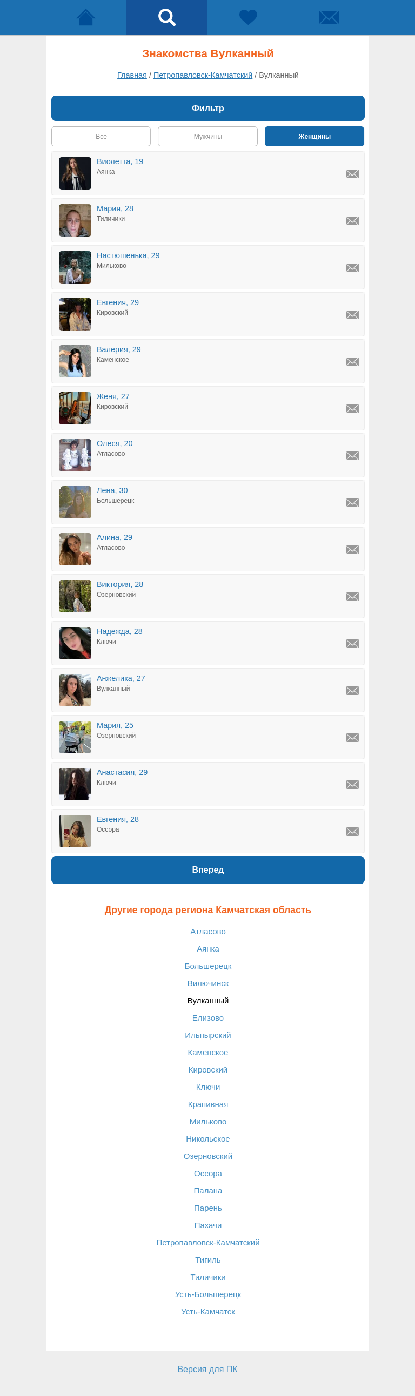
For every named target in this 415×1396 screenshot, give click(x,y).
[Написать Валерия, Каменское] (352, 361)
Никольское (208, 1138)
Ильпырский (208, 1035)
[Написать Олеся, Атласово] (352, 455)
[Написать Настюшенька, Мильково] (352, 267)
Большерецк (208, 965)
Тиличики (207, 1277)
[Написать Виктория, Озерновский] (352, 596)
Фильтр (208, 108)
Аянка (208, 948)
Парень (208, 1207)
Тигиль (207, 1259)
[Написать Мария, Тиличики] (352, 220)
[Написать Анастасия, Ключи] (352, 784)
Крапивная (208, 1104)
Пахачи (208, 1225)
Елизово (208, 1017)
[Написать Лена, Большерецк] (352, 502)
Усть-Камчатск (208, 1311)
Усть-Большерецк (208, 1294)
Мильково (208, 1121)
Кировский (208, 1069)
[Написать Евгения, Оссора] (352, 831)
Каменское (208, 1052)
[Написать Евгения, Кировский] (352, 314)
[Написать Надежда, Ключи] (352, 643)
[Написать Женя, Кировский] (352, 408)
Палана (208, 1190)
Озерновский (208, 1156)
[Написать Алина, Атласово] (352, 549)
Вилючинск (208, 983)
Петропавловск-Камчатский (207, 1242)
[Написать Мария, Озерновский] (352, 737)
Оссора (208, 1173)
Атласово (207, 931)
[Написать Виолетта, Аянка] (352, 173)
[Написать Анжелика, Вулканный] (352, 690)
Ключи (208, 1086)
